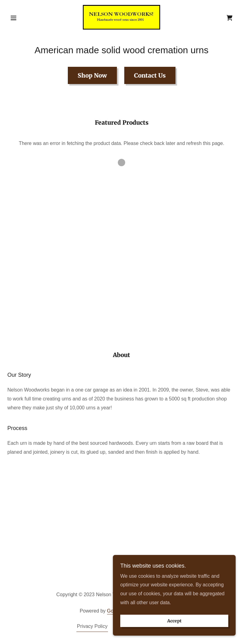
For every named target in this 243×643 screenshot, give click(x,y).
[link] (122, 17)
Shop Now (92, 75)
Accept (174, 633)
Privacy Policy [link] (92, 626)
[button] (24, 18)
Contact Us (150, 75)
